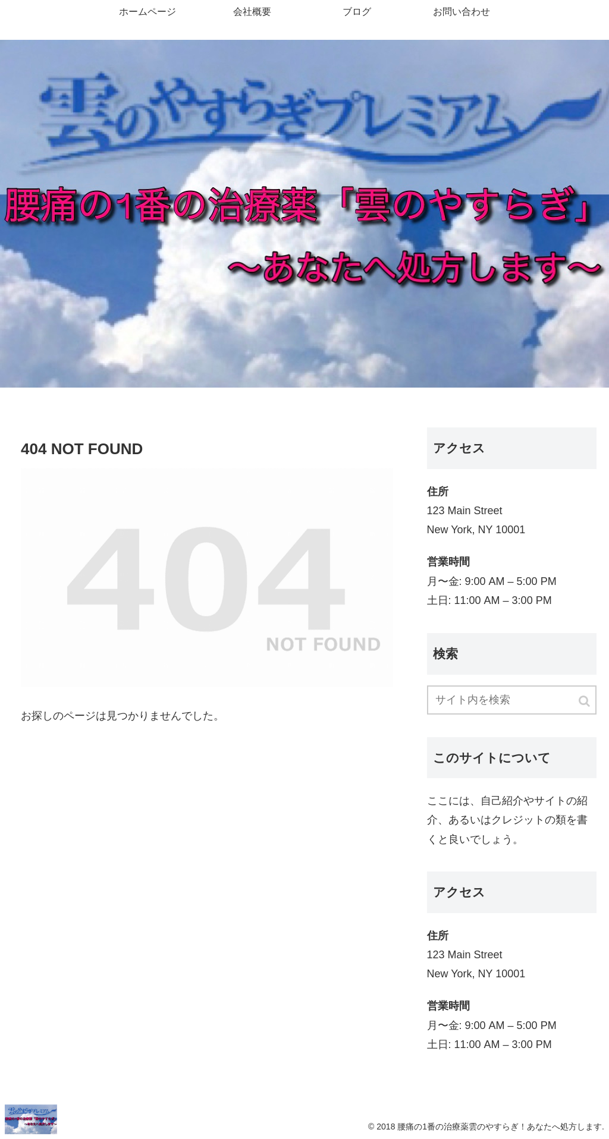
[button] (585, 701)
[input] (512, 700)
